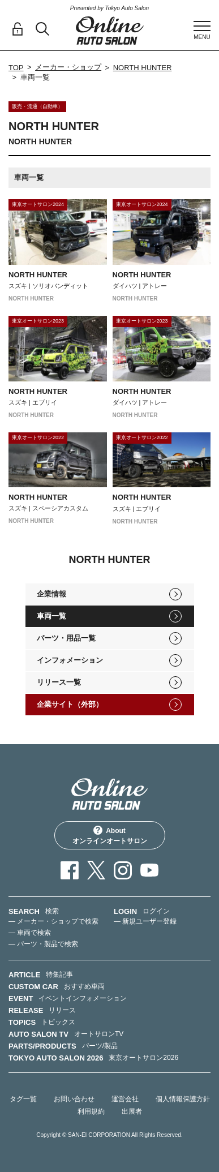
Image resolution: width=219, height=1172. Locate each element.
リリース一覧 (59, 682)
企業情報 (51, 594)
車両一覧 (51, 616)
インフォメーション (70, 660)
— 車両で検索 (29, 932)
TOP (16, 67)
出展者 (132, 1111)
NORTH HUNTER (142, 67)
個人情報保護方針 (183, 1099)
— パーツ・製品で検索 (43, 944)
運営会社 (125, 1099)
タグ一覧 (23, 1099)
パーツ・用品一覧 (66, 638)
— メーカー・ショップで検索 (53, 921)
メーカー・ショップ (68, 67)
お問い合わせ (74, 1099)
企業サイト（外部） (70, 704)
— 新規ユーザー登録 (145, 921)
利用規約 (91, 1111)
